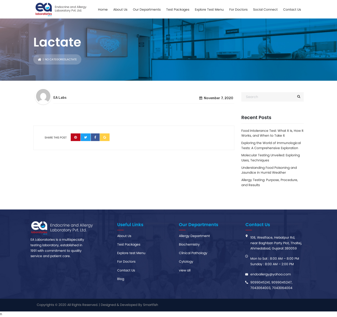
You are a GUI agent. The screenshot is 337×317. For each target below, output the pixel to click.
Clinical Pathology (193, 253)
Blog (120, 279)
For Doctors (238, 9)
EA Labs (60, 98)
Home (103, 9)
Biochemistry (189, 244)
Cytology (186, 261)
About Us (120, 9)
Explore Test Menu (209, 9)
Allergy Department (194, 236)
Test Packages (177, 9)
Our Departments (147, 9)
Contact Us (292, 9)
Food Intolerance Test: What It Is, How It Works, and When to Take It (272, 133)
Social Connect (265, 9)
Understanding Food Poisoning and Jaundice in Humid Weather (269, 170)
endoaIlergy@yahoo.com (270, 274)
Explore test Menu (131, 253)
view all (184, 270)
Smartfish (150, 304)
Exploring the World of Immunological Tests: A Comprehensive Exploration (271, 145)
